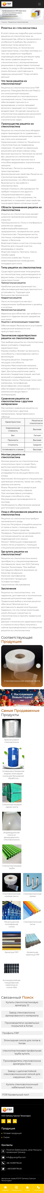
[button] (38, 665)
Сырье (6, 1137)
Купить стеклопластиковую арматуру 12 (22, 1004)
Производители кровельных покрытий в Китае (22, 1024)
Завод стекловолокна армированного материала (22, 1014)
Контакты (38, 1188)
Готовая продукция (12, 1133)
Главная (4, 22)
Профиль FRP (10, 1033)
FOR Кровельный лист (15, 1094)
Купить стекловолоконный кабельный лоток (22, 1086)
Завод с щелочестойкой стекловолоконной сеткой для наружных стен (22, 1074)
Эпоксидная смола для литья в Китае (22, 1042)
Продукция (16, 1188)
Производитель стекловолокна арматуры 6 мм (22, 1062)
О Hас (27, 1188)
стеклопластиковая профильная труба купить (22, 1052)
